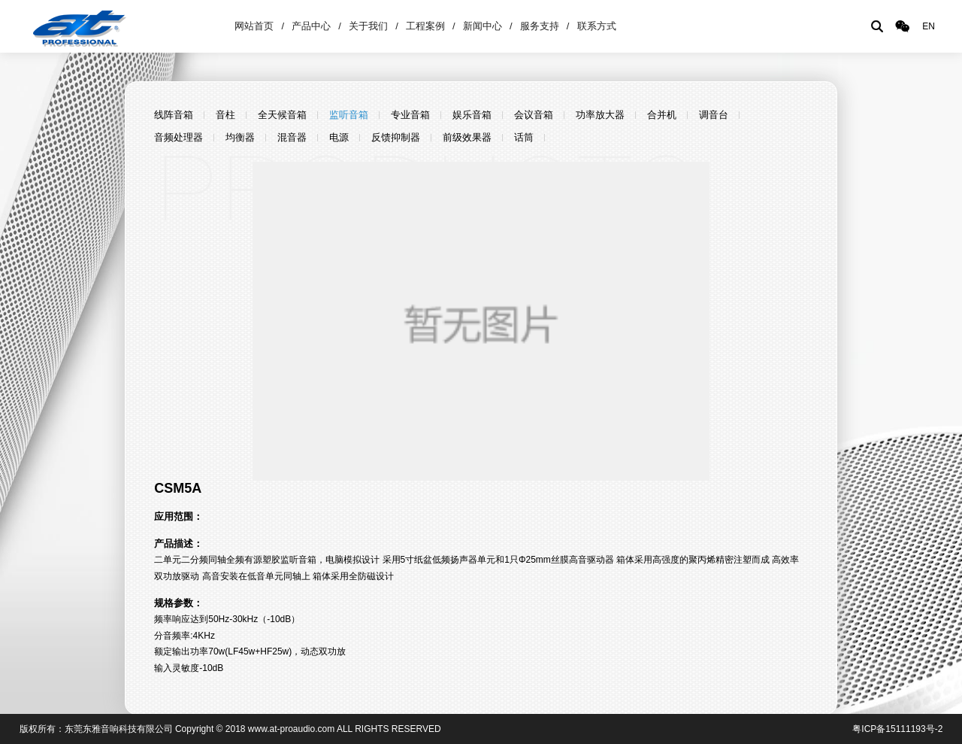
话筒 (524, 137)
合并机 (661, 114)
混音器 (292, 137)
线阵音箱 (173, 114)
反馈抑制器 (395, 137)
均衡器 (240, 137)
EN (928, 26)
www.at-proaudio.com (291, 729)
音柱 (225, 114)
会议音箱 (533, 114)
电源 (339, 137)
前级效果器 (467, 137)
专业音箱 (410, 114)
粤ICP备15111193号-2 (897, 729)
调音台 (713, 114)
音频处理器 (178, 137)
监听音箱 (348, 114)
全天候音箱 (282, 114)
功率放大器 (600, 114)
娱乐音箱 (472, 114)
